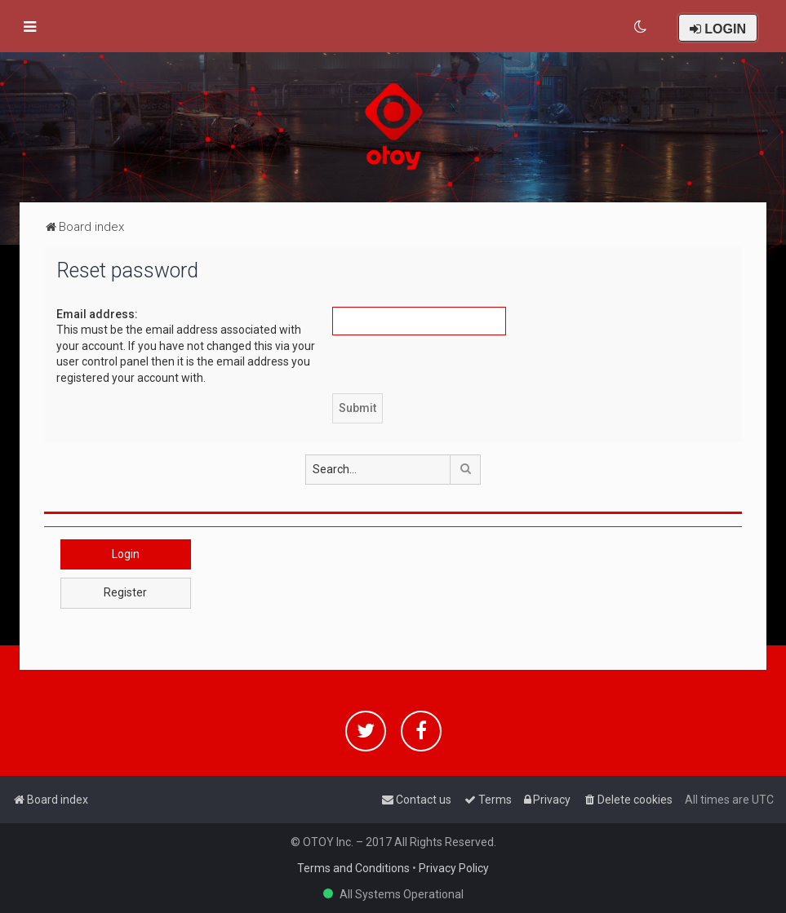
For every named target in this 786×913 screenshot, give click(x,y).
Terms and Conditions (353, 868)
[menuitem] (641, 27)
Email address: (97, 314)
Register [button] (125, 592)
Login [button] (126, 554)
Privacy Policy (454, 868)
